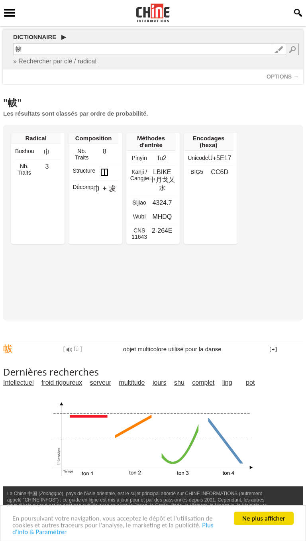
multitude (132, 382)
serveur (100, 382)
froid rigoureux (61, 382)
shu (179, 382)
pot (250, 382)
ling (227, 382)
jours (160, 382)
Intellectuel (18, 382)
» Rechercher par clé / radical (54, 61)
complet (203, 382)
